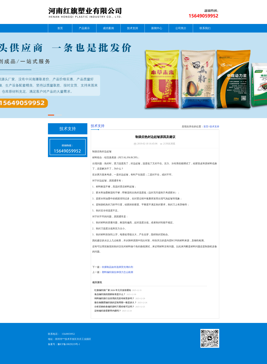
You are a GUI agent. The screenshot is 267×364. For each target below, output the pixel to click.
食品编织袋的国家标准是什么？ (110, 294)
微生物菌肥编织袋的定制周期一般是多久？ (115, 302)
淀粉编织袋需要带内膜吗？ (107, 310)
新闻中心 (156, 28)
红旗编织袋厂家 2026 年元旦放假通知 (112, 290)
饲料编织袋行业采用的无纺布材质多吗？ (114, 298)
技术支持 (132, 28)
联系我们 (205, 28)
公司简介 (180, 28)
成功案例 (108, 28)
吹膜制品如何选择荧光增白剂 (117, 267)
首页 (60, 28)
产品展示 (84, 28)
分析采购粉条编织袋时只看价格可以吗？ (114, 306)
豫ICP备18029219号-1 (69, 344)
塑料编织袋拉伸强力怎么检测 (117, 272)
